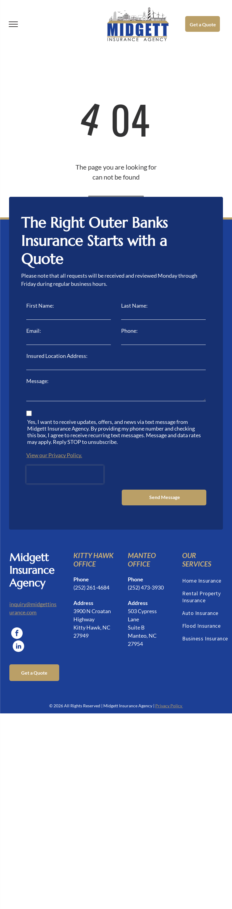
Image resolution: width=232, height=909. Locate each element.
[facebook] (17, 609)
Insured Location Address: (57, 355)
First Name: (40, 305)
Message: (37, 381)
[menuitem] (206, 557)
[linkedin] (18, 622)
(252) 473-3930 (146, 563)
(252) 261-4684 (91, 563)
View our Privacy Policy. (54, 455)
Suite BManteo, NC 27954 (142, 611)
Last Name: (134, 305)
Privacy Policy (169, 681)
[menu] (13, 24)
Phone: (129, 330)
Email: (33, 330)
